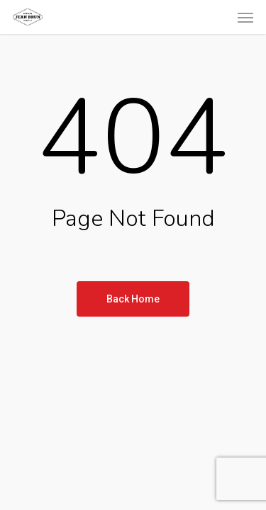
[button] (245, 17)
